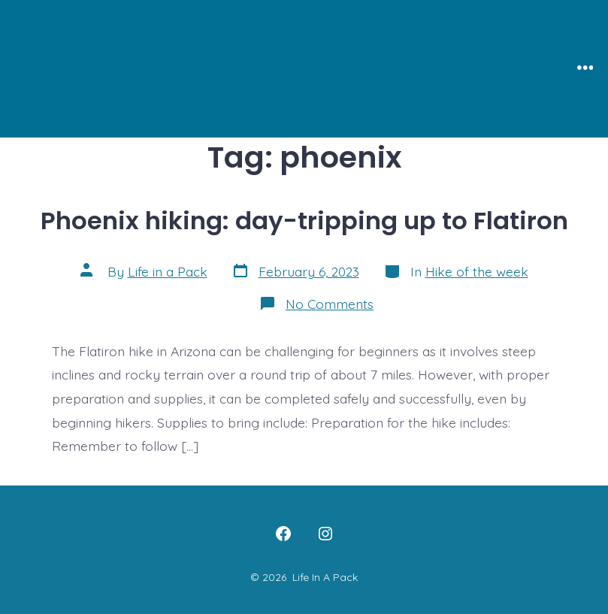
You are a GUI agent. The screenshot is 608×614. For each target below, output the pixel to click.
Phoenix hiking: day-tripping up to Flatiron (304, 220)
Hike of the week (476, 271)
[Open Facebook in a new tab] (283, 534)
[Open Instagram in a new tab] (325, 534)
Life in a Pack (167, 271)
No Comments (330, 303)
